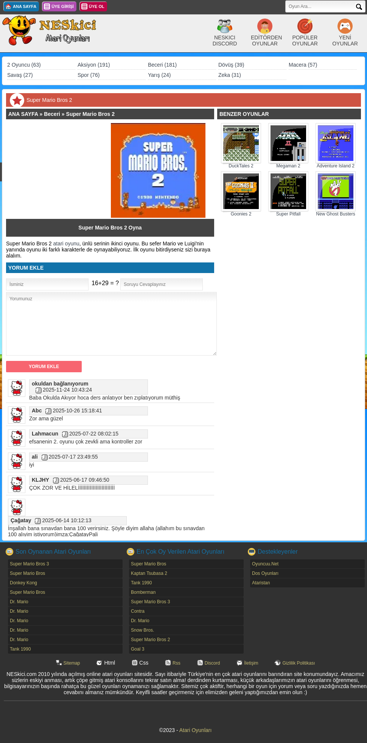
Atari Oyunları (195, 730)
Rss (176, 663)
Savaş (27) (20, 75)
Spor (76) (89, 75)
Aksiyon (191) (94, 65)
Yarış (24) (159, 75)
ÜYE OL (96, 6)
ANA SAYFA (24, 6)
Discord (212, 663)
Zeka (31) (229, 75)
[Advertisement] (62, 170)
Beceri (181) (162, 65)
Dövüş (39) (231, 65)
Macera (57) (303, 65)
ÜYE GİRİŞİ (62, 6)
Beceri (52, 114)
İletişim (251, 663)
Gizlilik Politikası (298, 663)
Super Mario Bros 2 (90, 114)
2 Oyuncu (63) (24, 65)
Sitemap (72, 663)
